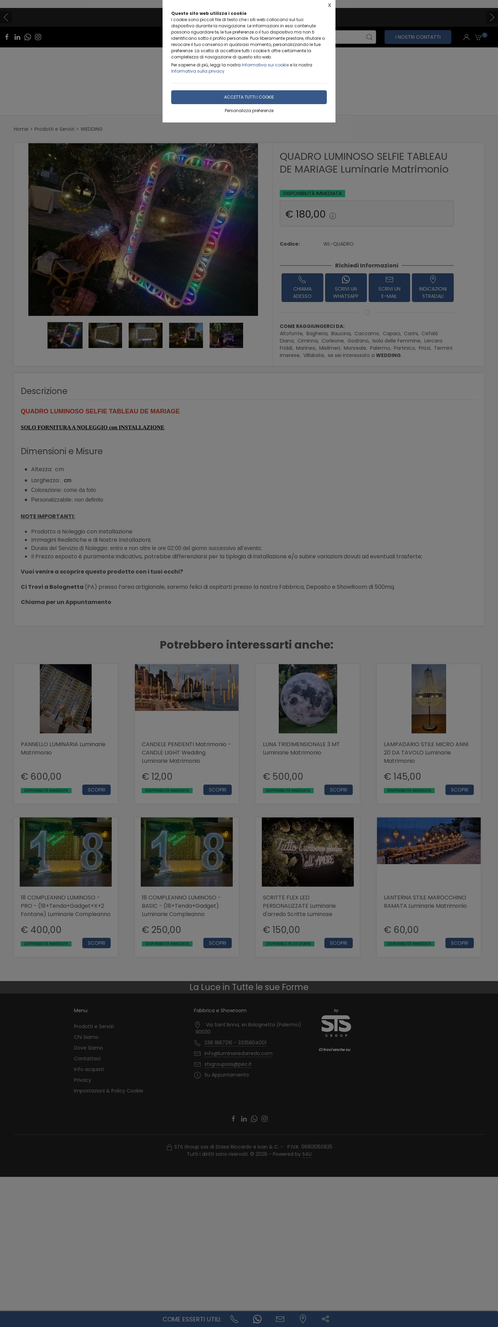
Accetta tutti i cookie (249, 97)
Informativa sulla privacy (197, 71)
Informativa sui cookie (265, 65)
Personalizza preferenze (249, 110)
